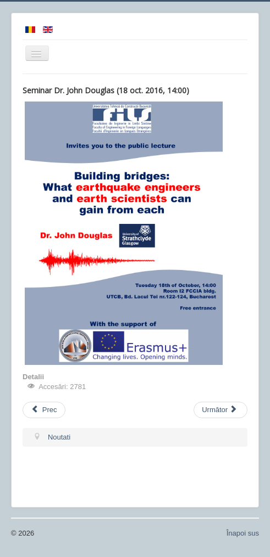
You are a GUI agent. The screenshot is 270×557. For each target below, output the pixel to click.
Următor (220, 410)
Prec (44, 410)
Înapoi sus (243, 533)
